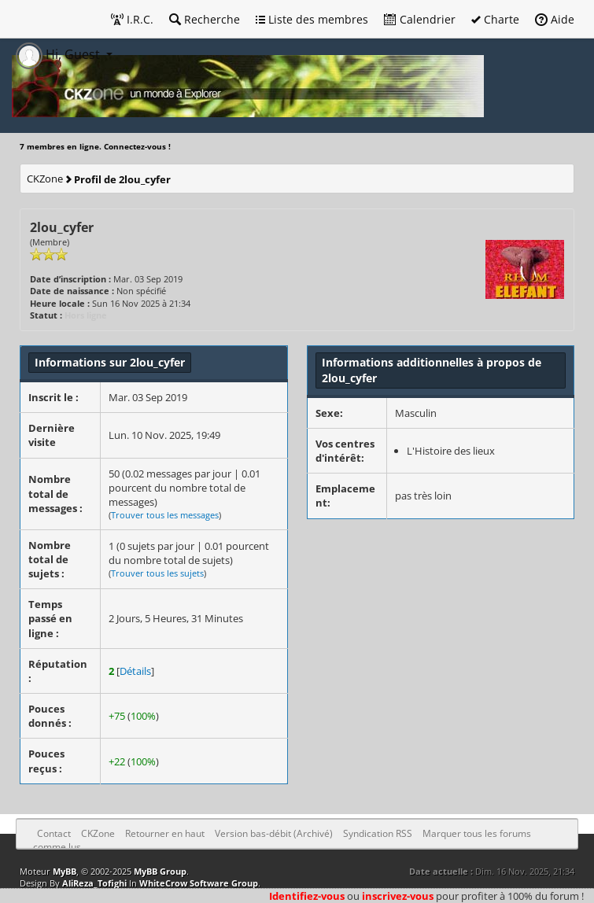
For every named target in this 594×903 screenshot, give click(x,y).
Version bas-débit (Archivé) (274, 833)
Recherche (204, 19)
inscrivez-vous (398, 896)
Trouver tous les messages (165, 515)
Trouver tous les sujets (157, 573)
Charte (495, 19)
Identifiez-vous (307, 896)
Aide (554, 19)
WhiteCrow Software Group (198, 883)
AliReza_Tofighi (94, 883)
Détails (135, 671)
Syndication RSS (377, 833)
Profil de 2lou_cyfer (122, 179)
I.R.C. (132, 19)
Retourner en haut (165, 833)
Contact (54, 833)
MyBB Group (160, 871)
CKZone (45, 178)
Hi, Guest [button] (59, 54)
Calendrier (420, 19)
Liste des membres (312, 19)
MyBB (64, 871)
